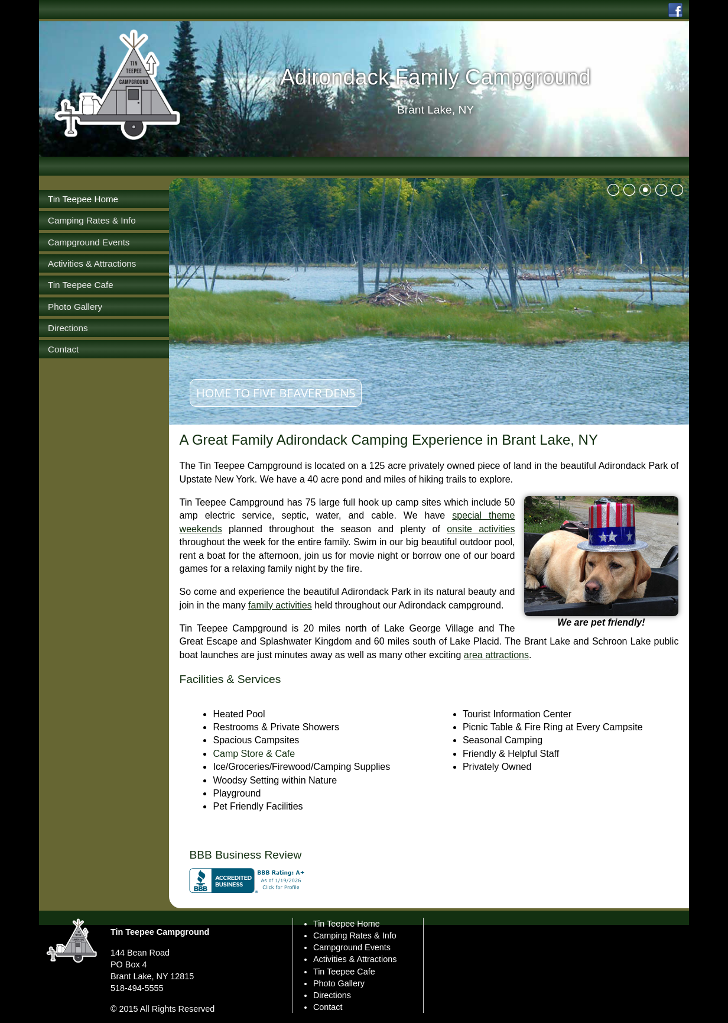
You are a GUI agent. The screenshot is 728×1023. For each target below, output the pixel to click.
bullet (613, 190)
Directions (332, 995)
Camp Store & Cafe (254, 754)
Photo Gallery (339, 983)
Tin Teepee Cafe (344, 971)
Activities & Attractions (355, 959)
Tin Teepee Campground (159, 932)
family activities (280, 605)
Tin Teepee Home (346, 923)
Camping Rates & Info (354, 935)
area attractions (496, 655)
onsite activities (481, 529)
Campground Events (352, 947)
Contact (328, 1007)
